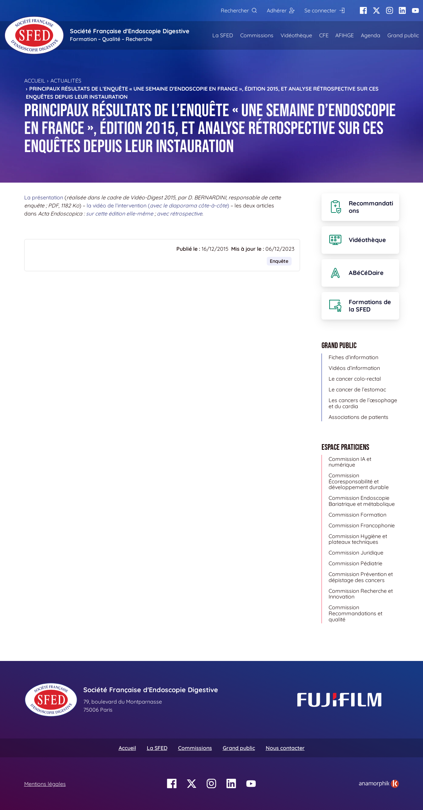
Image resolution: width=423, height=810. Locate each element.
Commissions (256, 35)
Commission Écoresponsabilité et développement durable (359, 481)
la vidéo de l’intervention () (158, 205)
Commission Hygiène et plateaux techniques (358, 539)
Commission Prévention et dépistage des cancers (361, 577)
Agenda (370, 35)
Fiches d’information (353, 357)
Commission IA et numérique (350, 462)
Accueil (34, 80)
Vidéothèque (296, 35)
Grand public (403, 35)
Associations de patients (358, 417)
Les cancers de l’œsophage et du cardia (363, 403)
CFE (324, 35)
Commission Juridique (356, 552)
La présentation (43, 197)
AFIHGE (344, 35)
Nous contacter (285, 748)
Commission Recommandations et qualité (355, 613)
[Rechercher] (238, 10)
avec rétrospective (179, 213)
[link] (379, 783)
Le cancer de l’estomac (357, 389)
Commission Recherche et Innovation (361, 593)
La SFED (222, 35)
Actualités (65, 80)
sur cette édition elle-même (119, 213)
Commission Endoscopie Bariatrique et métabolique (362, 500)
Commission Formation (357, 514)
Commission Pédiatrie (355, 563)
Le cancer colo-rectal (355, 378)
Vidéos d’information (354, 368)
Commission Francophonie (362, 525)
